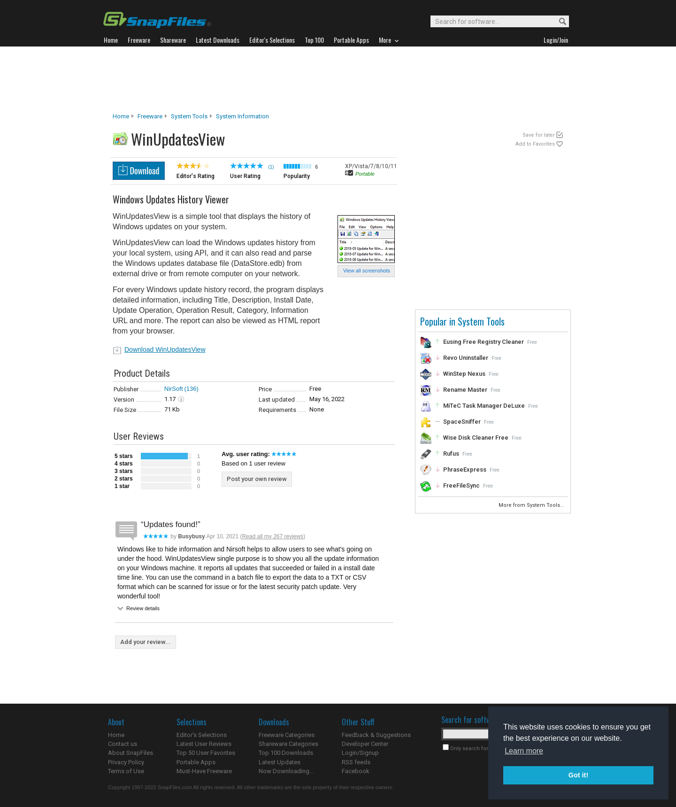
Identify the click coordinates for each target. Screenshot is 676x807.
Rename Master (465, 389)
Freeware (150, 116)
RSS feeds (356, 762)
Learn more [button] (524, 751)
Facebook (355, 771)
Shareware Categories (288, 743)
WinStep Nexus (464, 373)
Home (121, 116)
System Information (242, 116)
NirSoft (173, 388)
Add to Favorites (535, 144)
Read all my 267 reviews (272, 536)
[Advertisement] (338, 79)
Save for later (538, 135)
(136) (191, 388)
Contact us (122, 743)
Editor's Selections (202, 734)
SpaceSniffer (462, 421)
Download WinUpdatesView (165, 349)
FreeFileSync (461, 485)
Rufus (451, 453)
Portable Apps (196, 762)
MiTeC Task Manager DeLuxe (484, 405)
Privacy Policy (126, 762)
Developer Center (365, 743)
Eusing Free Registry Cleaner (483, 341)
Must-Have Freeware (204, 771)
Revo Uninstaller (465, 357)
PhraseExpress (464, 469)
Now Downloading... (286, 771)
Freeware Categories (287, 734)
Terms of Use (126, 771)
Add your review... (145, 641)
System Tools (189, 116)
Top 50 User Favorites (206, 752)
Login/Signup (360, 752)
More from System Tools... (532, 505)
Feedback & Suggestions (376, 734)
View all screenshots (366, 270)
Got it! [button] (578, 775)
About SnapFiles (130, 752)
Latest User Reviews (204, 743)
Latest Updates (279, 762)
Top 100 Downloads (286, 752)
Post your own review (257, 478)
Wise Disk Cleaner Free (475, 437)
